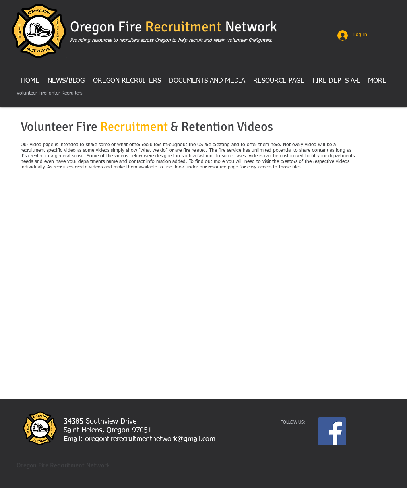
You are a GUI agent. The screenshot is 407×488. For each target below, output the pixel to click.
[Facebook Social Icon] (332, 431)
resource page (223, 167)
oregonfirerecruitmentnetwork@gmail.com (150, 439)
